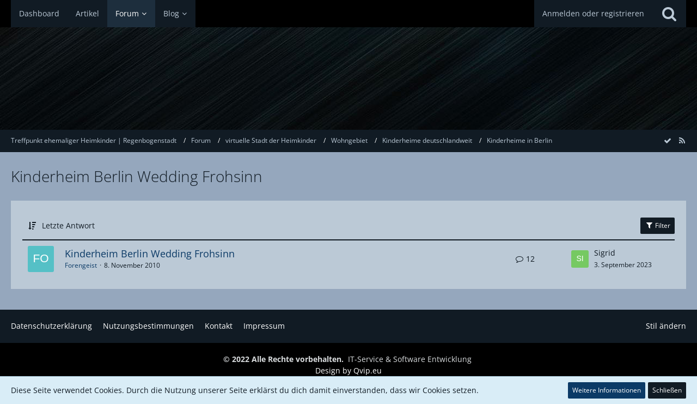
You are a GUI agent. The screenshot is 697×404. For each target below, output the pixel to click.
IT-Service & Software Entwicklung (410, 359)
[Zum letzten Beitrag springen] (580, 259)
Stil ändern (666, 326)
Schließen (667, 390)
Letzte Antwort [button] (68, 225)
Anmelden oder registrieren (593, 13)
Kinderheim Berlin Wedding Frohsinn (150, 253)
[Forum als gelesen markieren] (667, 140)
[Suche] (669, 13)
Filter (657, 225)
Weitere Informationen (606, 390)
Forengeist (81, 265)
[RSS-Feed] (681, 140)
